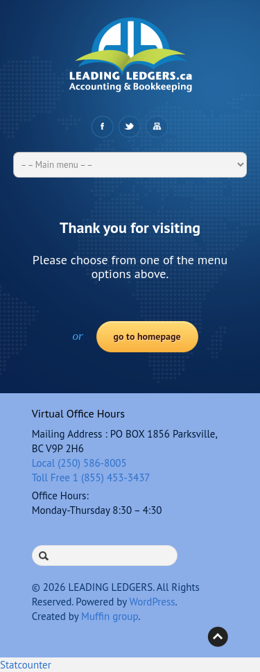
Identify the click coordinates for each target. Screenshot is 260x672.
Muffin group (109, 616)
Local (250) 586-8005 (79, 462)
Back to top (217, 636)
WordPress (152, 601)
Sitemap (156, 127)
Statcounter (25, 664)
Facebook (102, 127)
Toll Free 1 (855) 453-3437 (91, 477)
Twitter (129, 127)
